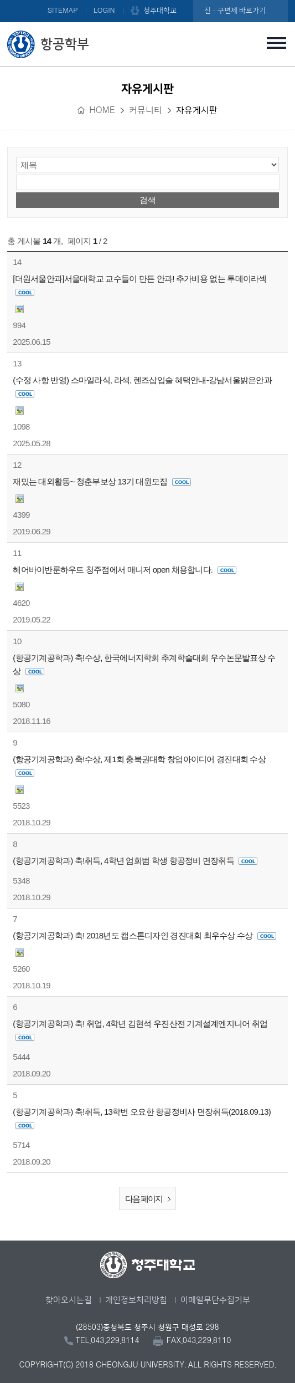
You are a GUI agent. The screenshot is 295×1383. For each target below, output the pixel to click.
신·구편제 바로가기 (235, 10)
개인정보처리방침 (136, 1300)
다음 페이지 (150, 1199)
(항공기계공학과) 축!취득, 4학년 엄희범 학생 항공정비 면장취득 (135, 860)
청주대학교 (160, 10)
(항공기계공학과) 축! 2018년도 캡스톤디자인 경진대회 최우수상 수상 (144, 935)
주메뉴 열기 (277, 42)
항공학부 (64, 44)
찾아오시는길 (68, 1300)
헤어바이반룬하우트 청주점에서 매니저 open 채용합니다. (124, 569)
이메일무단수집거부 (215, 1300)
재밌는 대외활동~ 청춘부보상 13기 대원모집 (102, 481)
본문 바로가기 (147, 0)
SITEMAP (63, 10)
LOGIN (104, 10)
